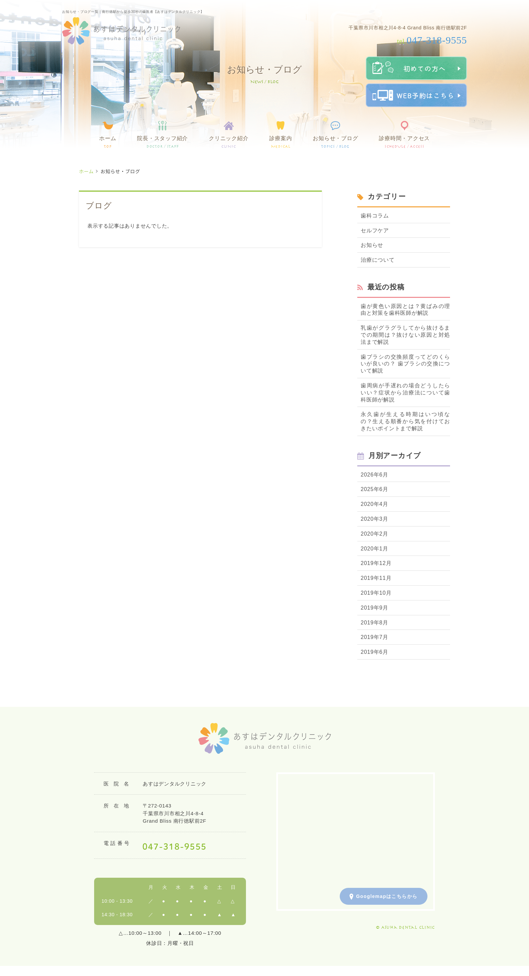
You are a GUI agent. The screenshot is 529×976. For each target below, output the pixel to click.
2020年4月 (374, 504)
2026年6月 (374, 475)
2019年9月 (374, 608)
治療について (378, 260)
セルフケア (375, 230)
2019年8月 (374, 622)
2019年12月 (376, 563)
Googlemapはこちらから (383, 897)
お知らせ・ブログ (335, 142)
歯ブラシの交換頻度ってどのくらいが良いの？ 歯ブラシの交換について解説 (405, 364)
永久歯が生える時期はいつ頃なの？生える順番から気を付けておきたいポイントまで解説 (405, 421)
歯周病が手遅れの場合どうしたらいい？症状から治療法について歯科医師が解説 (405, 393)
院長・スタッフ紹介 (162, 142)
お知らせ (372, 245)
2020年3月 (374, 519)
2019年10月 (376, 593)
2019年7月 (374, 637)
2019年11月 (376, 578)
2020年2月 (374, 534)
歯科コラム (375, 216)
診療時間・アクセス (404, 142)
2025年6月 (374, 489)
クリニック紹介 (228, 142)
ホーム (107, 142)
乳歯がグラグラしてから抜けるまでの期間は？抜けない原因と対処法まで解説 (405, 335)
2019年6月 (374, 652)
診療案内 (280, 142)
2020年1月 (374, 548)
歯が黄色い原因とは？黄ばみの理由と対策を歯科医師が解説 (405, 309)
